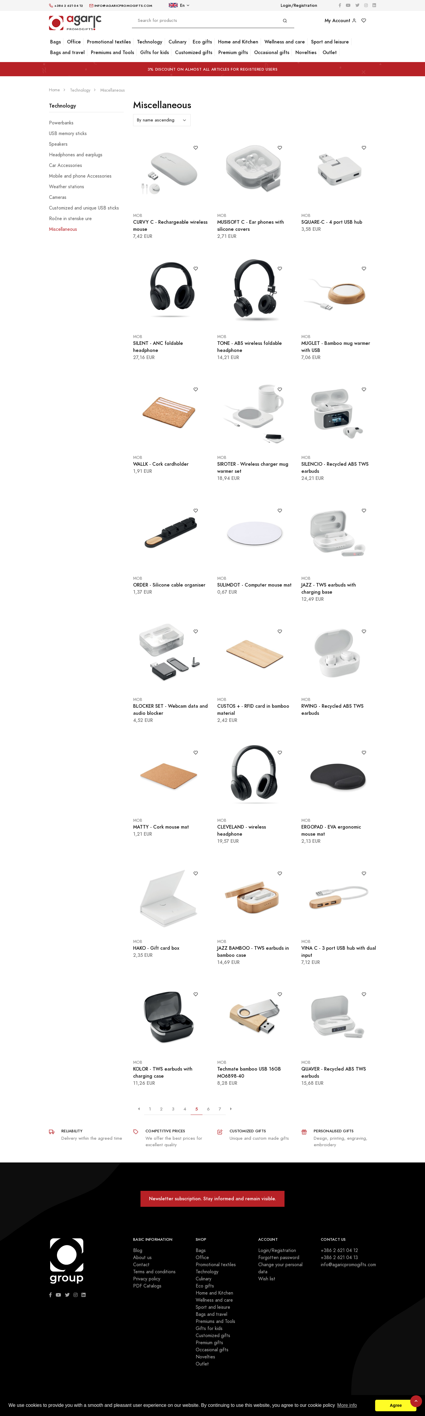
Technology (149, 41)
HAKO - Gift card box (156, 948)
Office (74, 41)
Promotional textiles (109, 41)
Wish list (266, 1279)
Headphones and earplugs (75, 155)
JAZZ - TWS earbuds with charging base (328, 588)
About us (142, 1257)
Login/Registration (299, 5)
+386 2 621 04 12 (339, 1250)
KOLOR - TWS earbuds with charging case (162, 1072)
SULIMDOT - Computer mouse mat (254, 585)
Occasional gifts (271, 52)
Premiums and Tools (112, 52)
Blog (137, 1250)
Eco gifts (202, 41)
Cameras (57, 197)
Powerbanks (61, 123)
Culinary (178, 41)
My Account (341, 20)
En (177, 5)
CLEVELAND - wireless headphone (241, 830)
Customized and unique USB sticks (84, 208)
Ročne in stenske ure (70, 218)
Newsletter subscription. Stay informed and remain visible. (212, 1198)
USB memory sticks (68, 133)
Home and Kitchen (238, 41)
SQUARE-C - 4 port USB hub (331, 222)
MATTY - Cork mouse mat (161, 827)
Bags (55, 41)
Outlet (330, 52)
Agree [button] (396, 1405)
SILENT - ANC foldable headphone (158, 347)
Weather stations (66, 187)
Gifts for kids (154, 52)
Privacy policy (146, 1279)
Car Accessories (65, 165)
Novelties (305, 52)
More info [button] (347, 1405)
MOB (137, 215)
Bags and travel (67, 52)
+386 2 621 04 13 (339, 1257)
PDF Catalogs (147, 1286)
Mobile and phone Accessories (80, 176)
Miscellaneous (63, 229)
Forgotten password (278, 1257)
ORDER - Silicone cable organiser (169, 585)
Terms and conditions (154, 1272)
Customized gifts (193, 52)
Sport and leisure (330, 41)
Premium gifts (233, 52)
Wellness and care (284, 41)
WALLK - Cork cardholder (161, 464)
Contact (141, 1264)
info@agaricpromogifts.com (348, 1264)
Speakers (58, 144)
